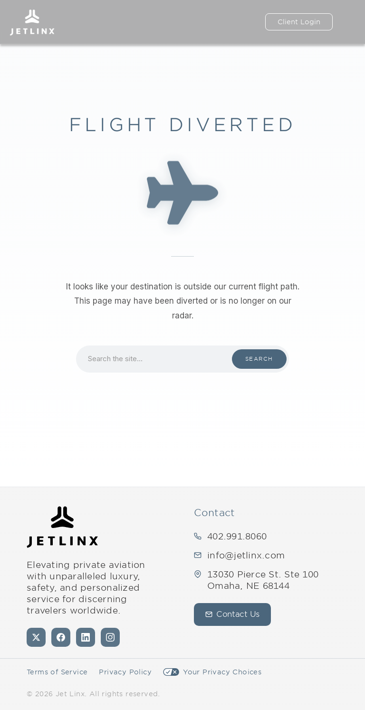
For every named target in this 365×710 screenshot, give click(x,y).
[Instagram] (110, 637)
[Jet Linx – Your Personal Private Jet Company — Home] (32, 22)
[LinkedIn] (85, 637)
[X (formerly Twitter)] (36, 637)
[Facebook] (60, 637)
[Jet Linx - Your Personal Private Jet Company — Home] (62, 527)
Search (259, 358)
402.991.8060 (237, 536)
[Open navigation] (348, 22)
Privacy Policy (125, 672)
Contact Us (232, 614)
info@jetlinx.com (246, 555)
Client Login (299, 22)
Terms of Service (57, 672)
